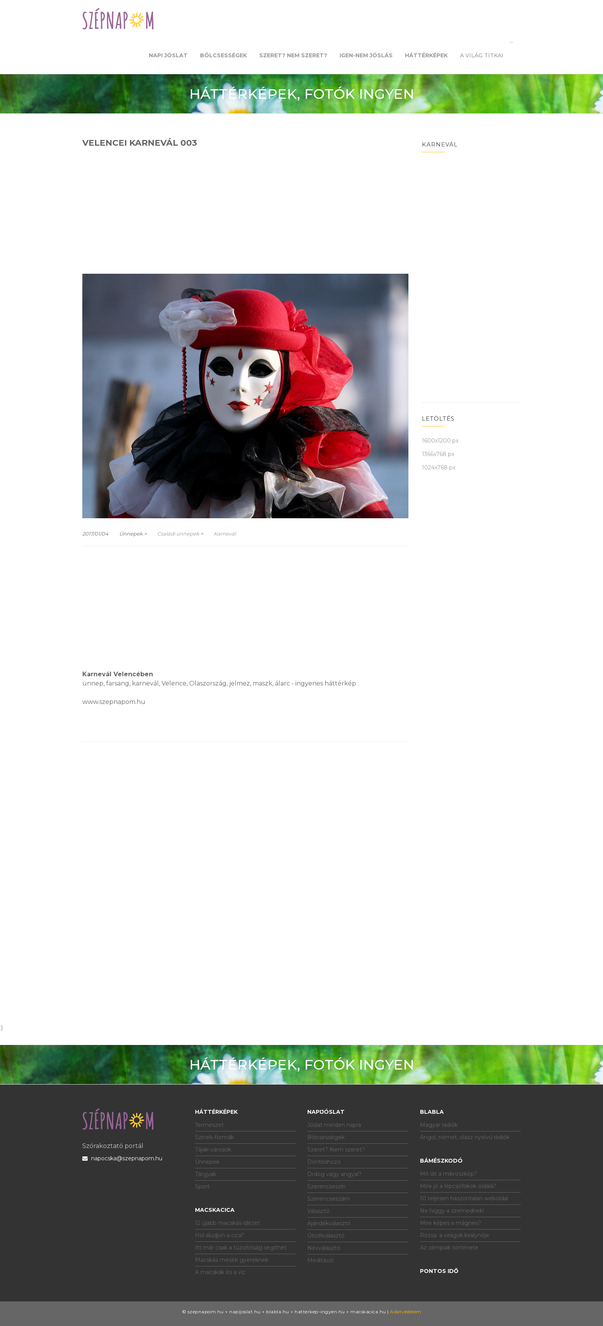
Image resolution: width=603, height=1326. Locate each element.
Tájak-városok (213, 1149)
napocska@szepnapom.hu (122, 1158)
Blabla (432, 1111)
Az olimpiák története (449, 1247)
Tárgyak (205, 1174)
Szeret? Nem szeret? (336, 1149)
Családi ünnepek (178, 534)
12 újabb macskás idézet (227, 1223)
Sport (202, 1186)
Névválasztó (323, 1247)
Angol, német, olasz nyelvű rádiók (465, 1137)
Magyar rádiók (439, 1124)
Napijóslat (326, 1111)
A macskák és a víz (220, 1272)
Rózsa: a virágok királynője (454, 1235)
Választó (318, 1211)
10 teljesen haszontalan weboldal (464, 1198)
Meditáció (320, 1260)
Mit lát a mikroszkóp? (448, 1173)
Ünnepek (207, 1161)
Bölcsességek (326, 1137)
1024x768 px (438, 467)
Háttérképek (216, 1111)
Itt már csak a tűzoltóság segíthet (241, 1247)
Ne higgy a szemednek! (452, 1210)
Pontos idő (439, 1271)
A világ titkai (481, 55)
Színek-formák (214, 1137)
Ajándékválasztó (329, 1223)
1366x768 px (438, 454)
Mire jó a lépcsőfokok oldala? (458, 1186)
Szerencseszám (328, 1198)
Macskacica (215, 1209)
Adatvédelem (405, 1311)
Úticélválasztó (326, 1235)
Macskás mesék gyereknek (231, 1259)
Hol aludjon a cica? (219, 1235)
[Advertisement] (245, 210)
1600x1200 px (440, 440)
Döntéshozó (324, 1161)
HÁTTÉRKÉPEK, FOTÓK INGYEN (301, 93)
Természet (209, 1124)
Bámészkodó (441, 1160)
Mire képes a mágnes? (450, 1223)
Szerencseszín (326, 1186)
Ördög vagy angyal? (334, 1174)
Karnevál (225, 534)
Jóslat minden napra (334, 1124)
